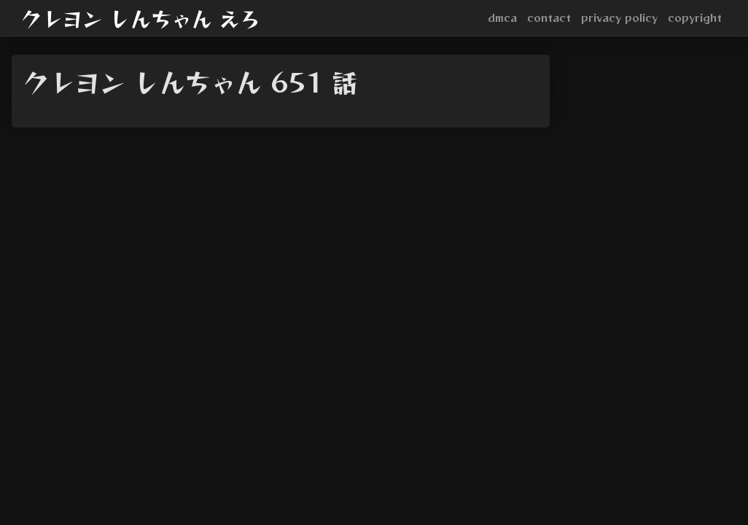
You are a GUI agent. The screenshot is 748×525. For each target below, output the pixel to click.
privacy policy (619, 17)
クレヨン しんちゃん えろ (140, 18)
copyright (695, 17)
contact (549, 17)
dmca (502, 17)
